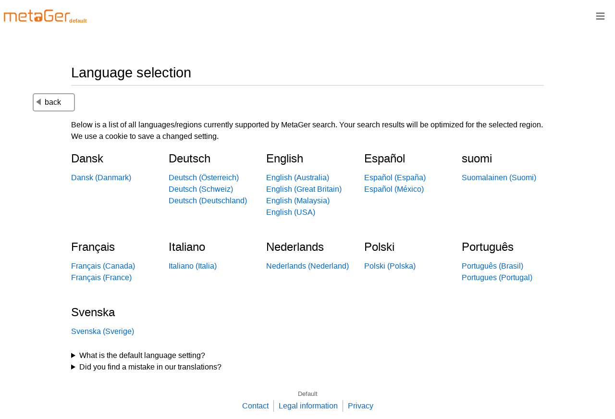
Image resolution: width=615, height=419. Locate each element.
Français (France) (101, 277)
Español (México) (394, 189)
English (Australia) (297, 177)
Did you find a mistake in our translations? (150, 367)
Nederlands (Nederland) (307, 266)
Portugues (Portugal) (497, 277)
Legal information (308, 406)
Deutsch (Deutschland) (208, 201)
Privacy (360, 406)
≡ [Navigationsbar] (600, 15)
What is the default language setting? (142, 355)
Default (308, 393)
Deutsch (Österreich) (204, 177)
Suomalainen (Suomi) (499, 177)
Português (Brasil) (492, 266)
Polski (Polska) (390, 266)
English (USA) (290, 212)
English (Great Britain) (304, 189)
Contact (255, 406)
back (48, 102)
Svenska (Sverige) (102, 331)
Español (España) (395, 177)
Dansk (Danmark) (101, 177)
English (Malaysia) (298, 201)
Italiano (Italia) (193, 266)
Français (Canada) (103, 266)
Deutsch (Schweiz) (201, 189)
